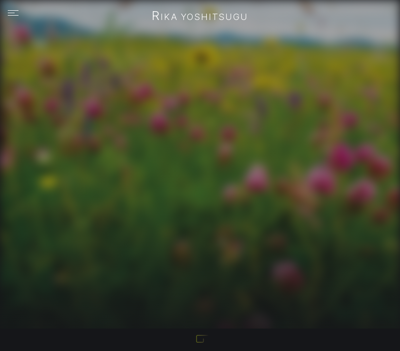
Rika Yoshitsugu (200, 16)
